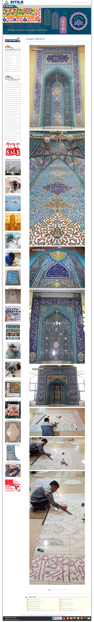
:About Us (84, 2)
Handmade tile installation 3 (66, 608)
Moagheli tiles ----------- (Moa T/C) (13, 59)
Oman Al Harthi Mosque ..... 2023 (13, 130)
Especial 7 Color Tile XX (33, 606)
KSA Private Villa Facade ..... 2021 (13, 119)
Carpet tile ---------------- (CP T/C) (12, 67)
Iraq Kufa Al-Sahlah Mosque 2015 (13, 105)
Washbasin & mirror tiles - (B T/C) (13, 69)
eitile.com (17, 619)
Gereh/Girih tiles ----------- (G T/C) (13, 63)
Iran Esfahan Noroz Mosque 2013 (13, 99)
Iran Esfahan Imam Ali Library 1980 (13, 85)
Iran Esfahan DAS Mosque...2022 (13, 121)
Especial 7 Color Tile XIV (33, 605)
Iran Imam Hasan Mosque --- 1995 (13, 89)
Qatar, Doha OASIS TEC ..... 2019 (13, 115)
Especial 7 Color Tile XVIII (66, 605)
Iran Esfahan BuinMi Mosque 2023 (13, 126)
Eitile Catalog (34, 615)
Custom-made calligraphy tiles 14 (35, 601)
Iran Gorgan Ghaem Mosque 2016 (13, 107)
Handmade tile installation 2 (34, 608)
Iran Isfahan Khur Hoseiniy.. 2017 (13, 111)
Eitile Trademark (47, 615)
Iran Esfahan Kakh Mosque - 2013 (13, 101)
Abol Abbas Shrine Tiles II (34, 599)
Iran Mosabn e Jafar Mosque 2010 (13, 95)
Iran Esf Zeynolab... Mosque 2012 (13, 97)
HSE (60, 615)
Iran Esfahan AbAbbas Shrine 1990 (13, 87)
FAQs (61, 606)
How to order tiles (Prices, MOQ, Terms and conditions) (17, 35)
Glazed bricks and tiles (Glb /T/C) (13, 71)
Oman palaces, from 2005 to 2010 (13, 93)
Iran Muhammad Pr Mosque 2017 (13, 109)
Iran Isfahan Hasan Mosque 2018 (13, 113)
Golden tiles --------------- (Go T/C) (13, 65)
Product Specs (55, 615)
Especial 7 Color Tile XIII (65, 603)
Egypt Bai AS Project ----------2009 (13, 91)
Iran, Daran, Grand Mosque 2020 (13, 117)
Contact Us (28, 615)
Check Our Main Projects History (13, 83)
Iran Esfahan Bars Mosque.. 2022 (13, 123)
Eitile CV (62, 601)
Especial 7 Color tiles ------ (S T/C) (13, 53)
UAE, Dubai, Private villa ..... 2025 (13, 138)
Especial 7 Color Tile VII (33, 603)
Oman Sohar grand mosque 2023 (13, 128)
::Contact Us (79, 2)
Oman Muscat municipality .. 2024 (13, 136)
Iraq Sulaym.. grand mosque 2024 (13, 134)
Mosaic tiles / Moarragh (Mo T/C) (13, 55)
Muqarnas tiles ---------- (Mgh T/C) (13, 57)
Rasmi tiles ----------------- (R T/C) (12, 61)
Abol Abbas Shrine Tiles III (66, 599)
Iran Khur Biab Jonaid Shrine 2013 (13, 103)
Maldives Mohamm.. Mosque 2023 (13, 132)
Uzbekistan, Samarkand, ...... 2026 (13, 140)
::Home (73, 2)
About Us (22, 615)
